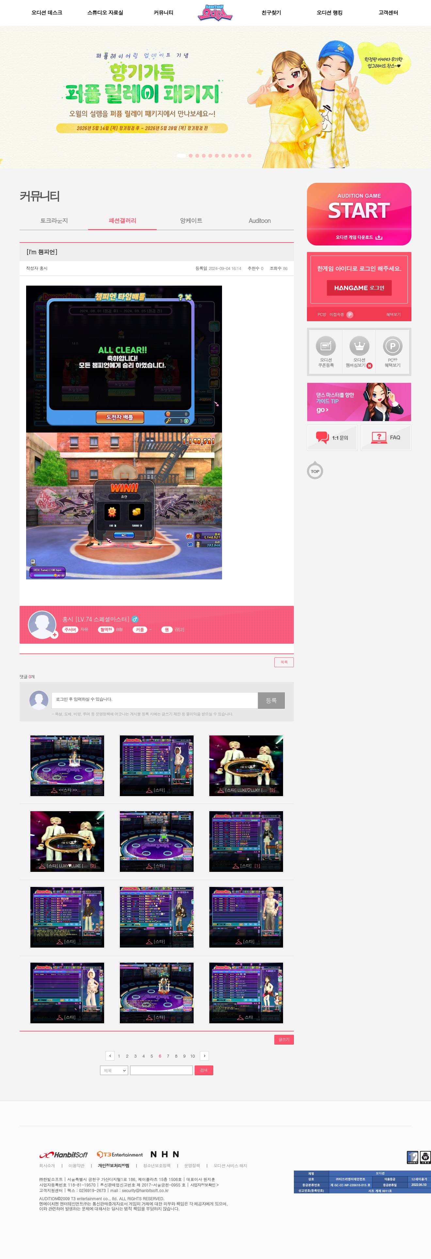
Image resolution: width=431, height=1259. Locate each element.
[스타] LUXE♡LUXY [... (250, 790)
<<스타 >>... (70, 790)
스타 (249, 1017)
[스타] (159, 790)
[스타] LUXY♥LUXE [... (71, 865)
